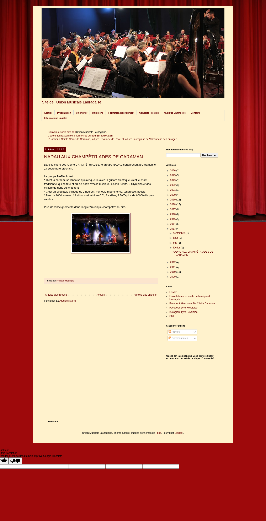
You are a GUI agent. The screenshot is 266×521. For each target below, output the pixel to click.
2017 (173, 209)
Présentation (64, 113)
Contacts (195, 113)
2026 (173, 170)
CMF (172, 316)
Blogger (179, 432)
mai (175, 242)
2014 (173, 223)
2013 (173, 228)
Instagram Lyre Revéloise (183, 312)
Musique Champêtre (175, 113)
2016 (173, 214)
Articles (174, 331)
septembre (179, 233)
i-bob (158, 432)
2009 (173, 276)
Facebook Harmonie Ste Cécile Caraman (192, 303)
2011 (173, 267)
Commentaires (178, 338)
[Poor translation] (15, 460)
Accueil (48, 113)
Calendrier (81, 113)
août (176, 237)
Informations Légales (55, 118)
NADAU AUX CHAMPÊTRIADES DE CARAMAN (93, 156)
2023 (173, 180)
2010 (173, 271)
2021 (173, 189)
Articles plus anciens (145, 294)
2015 (173, 219)
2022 (173, 185)
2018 (173, 204)
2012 (173, 262)
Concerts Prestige (149, 113)
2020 (173, 194)
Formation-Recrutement (121, 113)
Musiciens (97, 113)
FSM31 (173, 292)
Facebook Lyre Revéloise (183, 307)
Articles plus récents (56, 294)
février (177, 247)
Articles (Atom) (67, 300)
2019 (173, 199)
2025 (173, 175)
